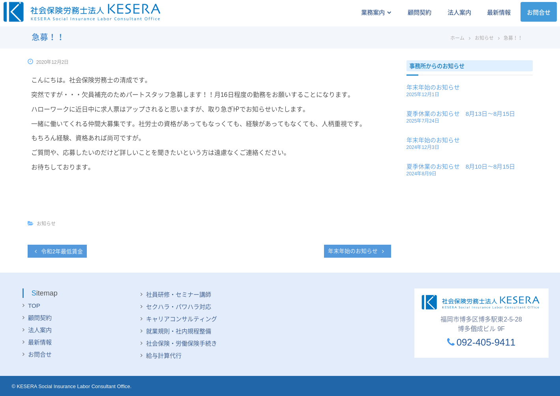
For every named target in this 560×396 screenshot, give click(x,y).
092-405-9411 (481, 342)
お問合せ (538, 12)
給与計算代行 (164, 355)
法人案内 (455, 12)
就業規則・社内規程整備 (178, 331)
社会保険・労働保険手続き (181, 343)
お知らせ (484, 38)
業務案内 (369, 12)
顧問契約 (414, 12)
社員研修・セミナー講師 (178, 294)
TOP (34, 305)
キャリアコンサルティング (181, 319)
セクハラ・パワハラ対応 (178, 306)
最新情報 (496, 12)
